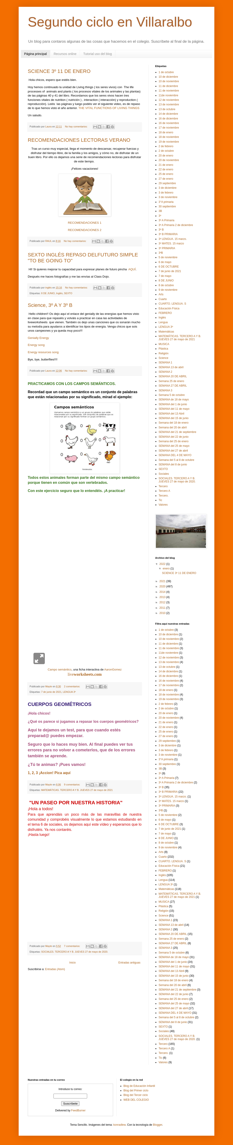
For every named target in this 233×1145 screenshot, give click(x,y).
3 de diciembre (168, 187)
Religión (163, 353)
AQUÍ (132, 269)
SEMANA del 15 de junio (173, 418)
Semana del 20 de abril (173, 427)
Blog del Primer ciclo (136, 1090)
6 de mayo (165, 262)
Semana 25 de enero (171, 381)
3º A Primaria (166, 220)
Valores (163, 504)
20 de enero (166, 155)
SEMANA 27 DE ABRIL (173, 385)
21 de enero (166, 164)
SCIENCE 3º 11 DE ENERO (59, 71)
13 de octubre (167, 109)
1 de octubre (166, 72)
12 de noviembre (169, 100)
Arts (161, 294)
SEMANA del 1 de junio (173, 404)
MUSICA (164, 344)
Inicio (72, 962)
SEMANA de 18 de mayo (174, 399)
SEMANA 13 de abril (171, 367)
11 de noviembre (169, 90)
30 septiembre (167, 206)
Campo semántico (59, 669)
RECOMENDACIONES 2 (84, 230)
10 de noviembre (169, 81)
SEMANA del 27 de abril (173, 450)
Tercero (163, 486)
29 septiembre (167, 183)
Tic (160, 500)
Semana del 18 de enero (173, 422)
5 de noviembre (168, 257)
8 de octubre (166, 285)
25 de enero (166, 174)
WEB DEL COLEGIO (136, 1099)
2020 (163, 586)
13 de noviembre (169, 104)
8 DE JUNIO (48, 293)
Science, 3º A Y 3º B (50, 305)
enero (166, 568)
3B (160, 211)
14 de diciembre (168, 113)
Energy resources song (43, 352)
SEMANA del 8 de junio (173, 464)
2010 (163, 613)
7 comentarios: (72, 946)
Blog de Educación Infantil (139, 1086)
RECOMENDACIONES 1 (84, 222)
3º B (161, 229)
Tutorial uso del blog (97, 54)
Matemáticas (166, 331)
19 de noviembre (169, 141)
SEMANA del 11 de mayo (174, 408)
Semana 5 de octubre (172, 395)
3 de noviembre (168, 197)
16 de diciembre (168, 118)
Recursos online (65, 54)
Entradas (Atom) (55, 969)
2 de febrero (166, 146)
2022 (163, 564)
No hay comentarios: (76, 126)
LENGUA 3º (69, 691)
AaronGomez (113, 669)
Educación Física (169, 308)
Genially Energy (38, 338)
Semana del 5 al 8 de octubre (176, 460)
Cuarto (163, 299)
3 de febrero (166, 192)
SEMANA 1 (165, 362)
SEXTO (68, 293)
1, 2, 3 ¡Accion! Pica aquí (49, 773)
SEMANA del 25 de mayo (174, 445)
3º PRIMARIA (167, 248)
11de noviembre (168, 95)
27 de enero (166, 178)
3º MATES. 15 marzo (171, 243)
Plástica (163, 348)
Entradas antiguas (129, 962)
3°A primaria (166, 202)
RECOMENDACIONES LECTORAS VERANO (79, 140)
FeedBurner (78, 1110)
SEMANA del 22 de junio (173, 436)
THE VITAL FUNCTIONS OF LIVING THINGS (109, 108)
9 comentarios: (72, 784)
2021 (163, 581)
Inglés (59, 293)
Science (163, 358)
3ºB (161, 252)
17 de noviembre (169, 127)
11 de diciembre (168, 86)
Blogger (157, 1124)
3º (160, 215)
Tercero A (164, 490)
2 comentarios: (72, 686)
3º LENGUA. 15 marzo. (173, 239)
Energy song (36, 345)
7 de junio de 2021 (51, 691)
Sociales (164, 473)
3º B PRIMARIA (168, 234)
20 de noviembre (169, 160)
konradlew (119, 1124)
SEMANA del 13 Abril (171, 413)
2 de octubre (166, 150)
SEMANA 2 (165, 371)
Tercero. (163, 495)
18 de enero (166, 132)
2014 (163, 592)
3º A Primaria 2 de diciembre (176, 225)
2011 (163, 607)
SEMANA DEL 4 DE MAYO (175, 455)
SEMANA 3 (165, 390)
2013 (163, 597)
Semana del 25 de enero (173, 441)
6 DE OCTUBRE (169, 266)
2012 (163, 602)
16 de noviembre (169, 123)
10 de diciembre (168, 76)
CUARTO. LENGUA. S (172, 303)
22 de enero (166, 169)
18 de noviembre (169, 137)
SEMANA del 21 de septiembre (177, 432)
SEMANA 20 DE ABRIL (173, 376)
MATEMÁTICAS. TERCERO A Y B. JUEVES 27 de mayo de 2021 (77, 790)
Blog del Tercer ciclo (136, 1095)
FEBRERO (165, 313)
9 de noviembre (168, 289)
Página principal (35, 54)
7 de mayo (165, 276)
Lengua (163, 322)
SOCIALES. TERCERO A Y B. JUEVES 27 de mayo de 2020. (74, 951)
